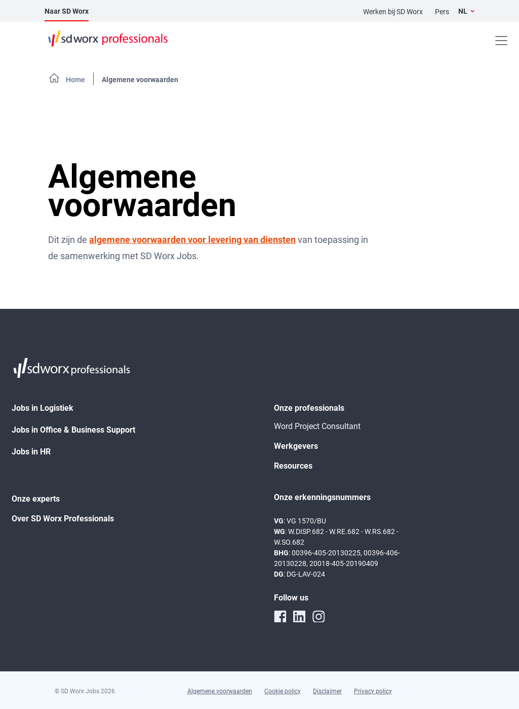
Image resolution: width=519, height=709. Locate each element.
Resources (293, 466)
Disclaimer (327, 691)
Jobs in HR (31, 451)
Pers (442, 12)
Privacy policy (373, 691)
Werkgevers (296, 446)
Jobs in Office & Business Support (73, 430)
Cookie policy (282, 691)
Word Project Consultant (317, 426)
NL (462, 11)
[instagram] (318, 616)
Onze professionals (309, 408)
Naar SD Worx (67, 11)
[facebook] (280, 616)
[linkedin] (299, 616)
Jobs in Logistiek (42, 408)
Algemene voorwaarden (219, 691)
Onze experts (36, 499)
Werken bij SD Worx (393, 12)
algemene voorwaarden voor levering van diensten (192, 239)
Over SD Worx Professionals (63, 518)
